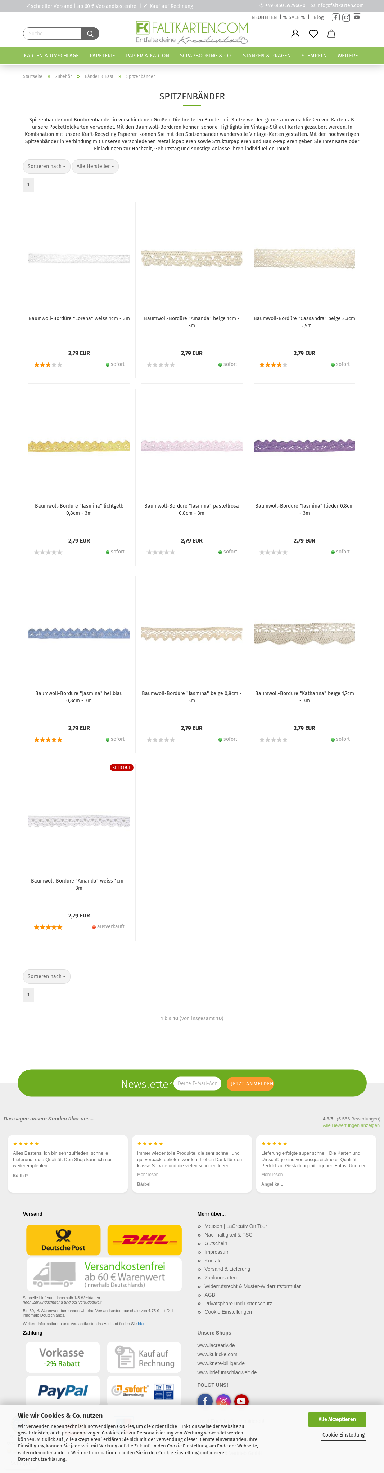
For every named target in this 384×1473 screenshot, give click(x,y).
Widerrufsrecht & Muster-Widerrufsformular (253, 1286)
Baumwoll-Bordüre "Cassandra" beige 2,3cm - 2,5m (304, 322)
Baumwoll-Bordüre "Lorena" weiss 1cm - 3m (79, 318)
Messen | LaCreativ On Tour (236, 1226)
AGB (210, 1295)
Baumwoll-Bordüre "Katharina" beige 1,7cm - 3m (304, 697)
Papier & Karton (147, 55)
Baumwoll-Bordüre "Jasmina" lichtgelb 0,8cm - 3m (79, 509)
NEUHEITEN (264, 17)
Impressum (217, 1252)
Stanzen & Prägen (267, 55)
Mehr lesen (147, 1174)
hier (141, 1324)
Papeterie (102, 55)
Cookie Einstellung (343, 1435)
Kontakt (213, 1261)
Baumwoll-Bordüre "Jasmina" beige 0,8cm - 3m (192, 697)
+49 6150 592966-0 (285, 6)
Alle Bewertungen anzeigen (351, 1125)
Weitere (348, 55)
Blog (318, 17)
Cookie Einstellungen (228, 1312)
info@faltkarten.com (340, 6)
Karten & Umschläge (51, 55)
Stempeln (314, 55)
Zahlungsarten (221, 1277)
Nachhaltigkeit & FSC (229, 1235)
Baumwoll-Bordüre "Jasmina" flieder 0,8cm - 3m (304, 509)
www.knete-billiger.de (221, 1363)
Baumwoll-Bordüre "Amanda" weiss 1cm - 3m (79, 884)
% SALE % (294, 17)
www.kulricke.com (218, 1354)
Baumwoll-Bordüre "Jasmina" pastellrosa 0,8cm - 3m (191, 509)
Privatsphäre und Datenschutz (238, 1303)
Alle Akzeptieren (337, 1419)
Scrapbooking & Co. (206, 55)
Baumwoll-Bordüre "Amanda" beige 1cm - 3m (192, 322)
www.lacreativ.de (216, 1345)
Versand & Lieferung (227, 1269)
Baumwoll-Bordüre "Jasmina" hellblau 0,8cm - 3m (79, 697)
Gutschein (216, 1243)
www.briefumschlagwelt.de (227, 1372)
